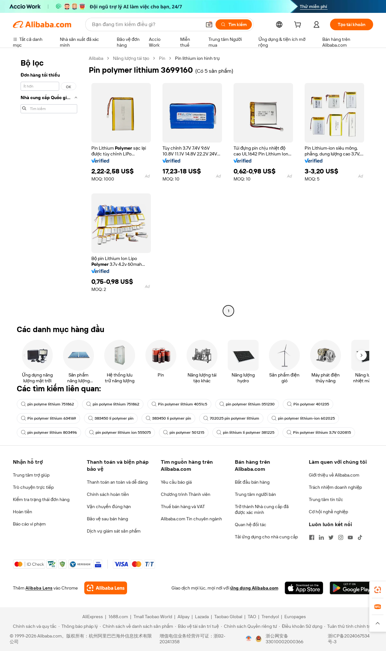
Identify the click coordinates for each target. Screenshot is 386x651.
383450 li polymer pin (110, 418)
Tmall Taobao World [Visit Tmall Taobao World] (152, 616)
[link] (377, 589)
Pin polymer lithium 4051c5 (179, 404)
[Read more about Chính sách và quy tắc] (34, 626)
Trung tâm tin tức (326, 499)
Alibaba (96, 58)
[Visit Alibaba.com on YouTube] (350, 537)
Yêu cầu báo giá (176, 482)
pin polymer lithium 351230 (247, 404)
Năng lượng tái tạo (131, 58)
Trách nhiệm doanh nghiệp (335, 487)
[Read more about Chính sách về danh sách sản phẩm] (136, 626)
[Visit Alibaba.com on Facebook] (312, 537)
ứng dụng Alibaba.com (254, 588)
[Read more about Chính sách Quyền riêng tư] (249, 626)
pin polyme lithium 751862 (47, 404)
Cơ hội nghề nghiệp (328, 511)
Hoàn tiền (22, 511)
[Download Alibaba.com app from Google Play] (351, 587)
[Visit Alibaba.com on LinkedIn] (321, 537)
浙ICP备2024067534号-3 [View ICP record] (349, 638)
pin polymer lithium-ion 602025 (303, 418)
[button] (209, 24)
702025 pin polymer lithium (231, 418)
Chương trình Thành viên (185, 494)
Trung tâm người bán (255, 494)
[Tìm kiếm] (234, 24)
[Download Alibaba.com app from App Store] (304, 587)
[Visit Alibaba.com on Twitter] (331, 537)
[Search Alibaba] (146, 24)
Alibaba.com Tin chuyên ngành (191, 518)
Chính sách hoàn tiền (108, 494)
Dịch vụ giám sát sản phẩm (114, 531)
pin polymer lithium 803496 (49, 432)
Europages (295, 616)
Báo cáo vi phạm (29, 523)
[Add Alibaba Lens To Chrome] (105, 587)
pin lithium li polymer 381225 (245, 432)
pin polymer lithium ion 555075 (120, 432)
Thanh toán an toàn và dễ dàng (117, 482)
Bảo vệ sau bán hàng (107, 518)
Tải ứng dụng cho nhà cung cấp (266, 536)
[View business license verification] (249, 639)
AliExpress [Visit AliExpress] (92, 616)
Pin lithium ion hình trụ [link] (197, 58)
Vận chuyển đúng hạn (109, 506)
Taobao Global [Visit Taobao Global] (228, 616)
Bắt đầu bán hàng (252, 482)
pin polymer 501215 (183, 432)
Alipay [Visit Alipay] (183, 616)
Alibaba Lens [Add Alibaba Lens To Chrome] (38, 588)
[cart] (299, 25)
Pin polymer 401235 (308, 404)
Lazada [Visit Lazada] (202, 616)
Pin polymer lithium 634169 (48, 418)
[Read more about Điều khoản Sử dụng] (300, 626)
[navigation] (49, 185)
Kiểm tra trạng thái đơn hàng (41, 499)
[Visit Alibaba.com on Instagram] (341, 537)
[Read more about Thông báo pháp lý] (78, 626)
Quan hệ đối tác (250, 524)
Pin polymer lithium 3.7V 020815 (319, 432)
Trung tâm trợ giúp (31, 475)
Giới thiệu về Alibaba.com (334, 475)
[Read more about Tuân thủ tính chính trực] (349, 626)
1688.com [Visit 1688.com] (118, 616)
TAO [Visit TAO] (252, 616)
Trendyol (270, 616)
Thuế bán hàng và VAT (183, 506)
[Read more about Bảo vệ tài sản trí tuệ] (197, 626)
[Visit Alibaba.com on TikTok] (360, 537)
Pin (162, 58)
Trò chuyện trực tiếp (33, 487)
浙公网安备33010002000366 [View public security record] (284, 638)
